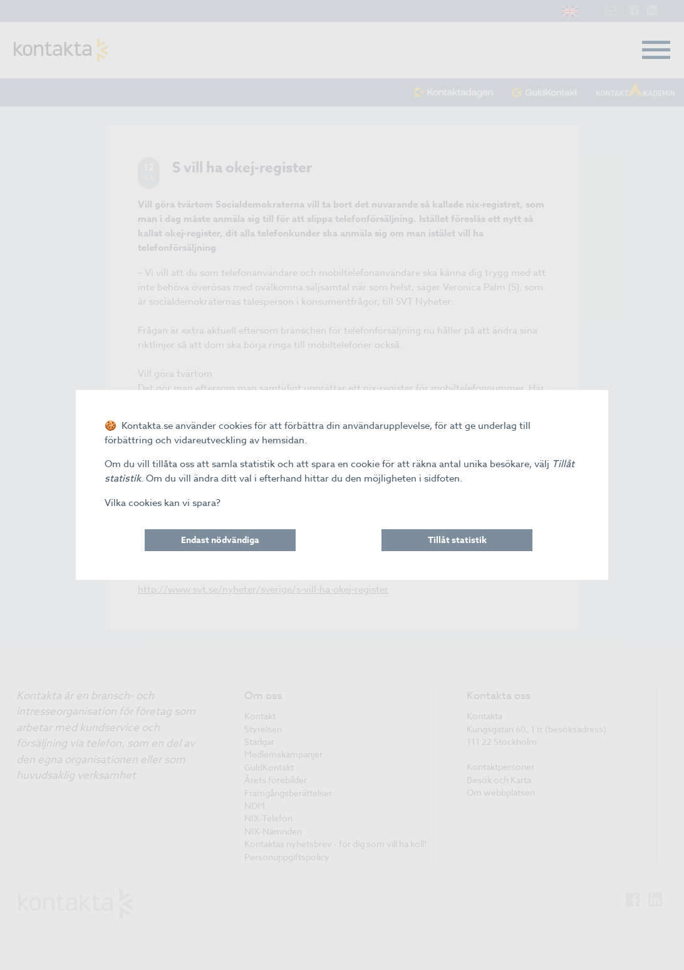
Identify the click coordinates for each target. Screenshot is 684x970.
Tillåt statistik (457, 540)
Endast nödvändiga (220, 540)
